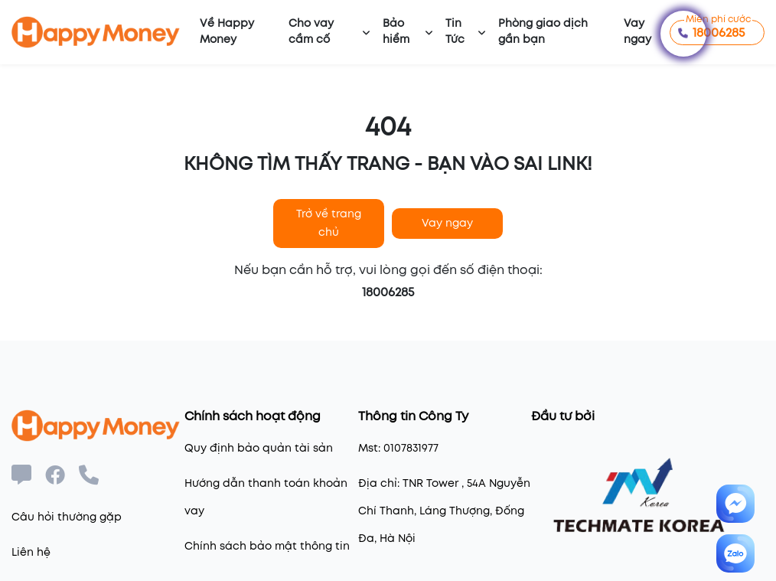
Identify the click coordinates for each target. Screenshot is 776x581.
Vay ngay (637, 31)
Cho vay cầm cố (311, 31)
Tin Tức (455, 31)
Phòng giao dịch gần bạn (543, 31)
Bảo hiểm (396, 31)
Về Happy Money (227, 31)
